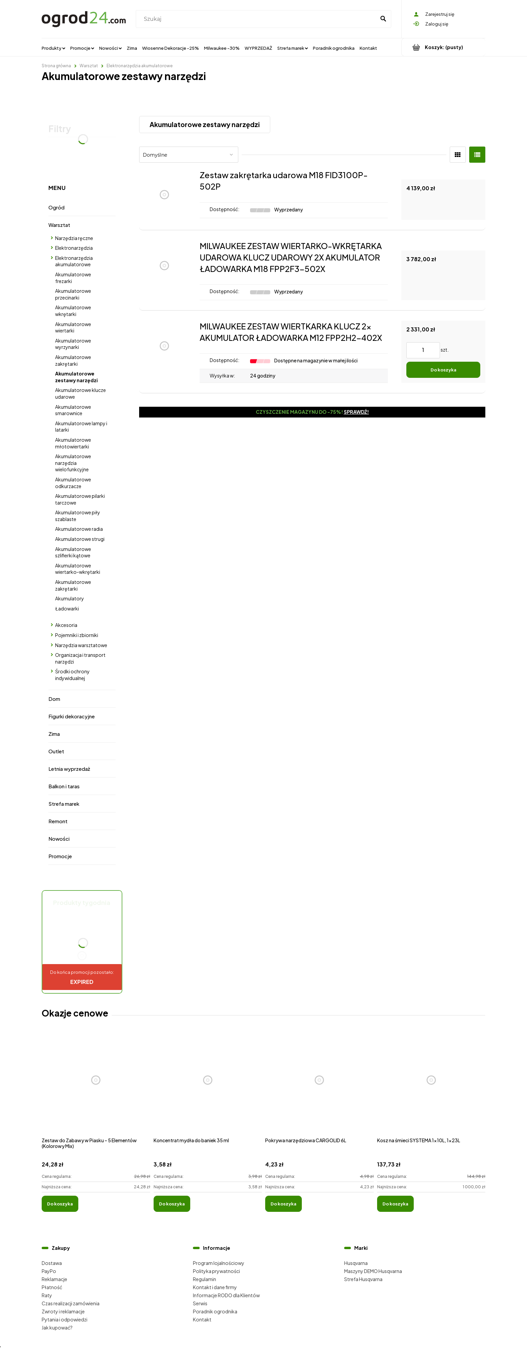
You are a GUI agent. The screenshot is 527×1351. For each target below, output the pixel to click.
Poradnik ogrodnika (215, 1311)
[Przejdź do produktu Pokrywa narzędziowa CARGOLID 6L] (319, 1087)
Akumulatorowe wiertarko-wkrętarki (77, 568)
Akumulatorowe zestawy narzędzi (76, 376)
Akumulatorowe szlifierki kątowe (73, 552)
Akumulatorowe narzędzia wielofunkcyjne (73, 462)
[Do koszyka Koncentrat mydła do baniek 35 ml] (172, 1204)
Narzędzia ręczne (74, 238)
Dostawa (52, 1263)
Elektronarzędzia (74, 248)
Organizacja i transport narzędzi (80, 658)
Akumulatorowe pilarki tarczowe (80, 499)
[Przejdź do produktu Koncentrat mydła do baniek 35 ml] (208, 1087)
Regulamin (204, 1279)
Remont (58, 821)
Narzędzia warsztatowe (81, 645)
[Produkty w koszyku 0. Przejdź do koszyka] (443, 47)
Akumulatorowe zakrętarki (73, 360)
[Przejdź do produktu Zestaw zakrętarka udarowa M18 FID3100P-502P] (164, 194)
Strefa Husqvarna (363, 1279)
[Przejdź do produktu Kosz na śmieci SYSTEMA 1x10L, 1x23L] (431, 1087)
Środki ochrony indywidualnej (72, 674)
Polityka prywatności (216, 1271)
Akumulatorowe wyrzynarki (73, 343)
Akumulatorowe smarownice (73, 410)
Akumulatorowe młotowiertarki (73, 443)
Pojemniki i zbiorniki (76, 635)
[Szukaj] (383, 19)
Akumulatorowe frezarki (73, 277)
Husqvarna (356, 1263)
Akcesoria (66, 625)
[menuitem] (53, 48)
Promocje (60, 856)
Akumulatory (69, 598)
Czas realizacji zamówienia (70, 1303)
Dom (54, 699)
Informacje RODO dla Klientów (226, 1295)
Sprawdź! (356, 412)
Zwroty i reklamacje (63, 1311)
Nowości (59, 838)
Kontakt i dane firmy (215, 1287)
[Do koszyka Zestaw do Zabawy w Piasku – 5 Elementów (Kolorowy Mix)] (60, 1204)
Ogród (56, 207)
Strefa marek (63, 803)
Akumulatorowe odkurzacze (73, 482)
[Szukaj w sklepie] (257, 19)
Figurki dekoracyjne (71, 716)
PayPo (49, 1271)
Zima (54, 733)
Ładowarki (67, 608)
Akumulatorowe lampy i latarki (81, 426)
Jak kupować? (57, 1327)
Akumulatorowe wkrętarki (73, 310)
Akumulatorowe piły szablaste (77, 515)
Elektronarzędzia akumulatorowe (74, 261)
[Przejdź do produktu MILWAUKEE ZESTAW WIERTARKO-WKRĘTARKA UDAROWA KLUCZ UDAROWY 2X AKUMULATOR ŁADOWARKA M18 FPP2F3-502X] (164, 270)
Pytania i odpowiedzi (64, 1319)
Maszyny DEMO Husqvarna (373, 1271)
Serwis (200, 1303)
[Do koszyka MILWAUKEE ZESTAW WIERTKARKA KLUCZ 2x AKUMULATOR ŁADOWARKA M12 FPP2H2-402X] (443, 370)
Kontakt (202, 1319)
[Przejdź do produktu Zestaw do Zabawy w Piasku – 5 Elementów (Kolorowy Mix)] (96, 1087)
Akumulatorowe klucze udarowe (80, 393)
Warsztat (59, 225)
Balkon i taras (64, 786)
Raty (47, 1295)
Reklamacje (54, 1279)
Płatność (52, 1287)
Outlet (56, 751)
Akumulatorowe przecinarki (73, 294)
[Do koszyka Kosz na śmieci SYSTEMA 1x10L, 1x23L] (395, 1204)
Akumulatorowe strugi (80, 539)
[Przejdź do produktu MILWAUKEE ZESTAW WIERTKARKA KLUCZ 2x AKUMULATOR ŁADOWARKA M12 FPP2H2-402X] (164, 352)
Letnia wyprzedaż (69, 768)
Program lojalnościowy (218, 1263)
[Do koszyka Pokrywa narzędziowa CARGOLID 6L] (283, 1204)
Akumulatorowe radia (79, 529)
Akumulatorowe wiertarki (73, 327)
